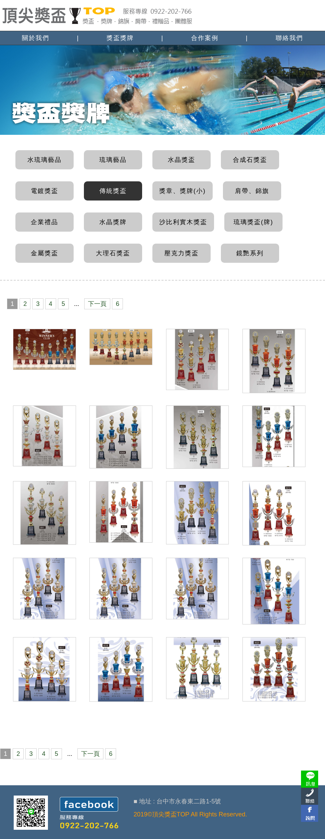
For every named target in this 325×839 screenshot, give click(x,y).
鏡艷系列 (250, 253)
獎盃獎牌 (120, 38)
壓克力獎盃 (181, 253)
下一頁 (97, 303)
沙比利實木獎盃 (183, 222)
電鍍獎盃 (44, 191)
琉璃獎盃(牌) (253, 222)
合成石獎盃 (250, 159)
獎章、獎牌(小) (182, 191)
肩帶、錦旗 (252, 191)
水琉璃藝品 (44, 159)
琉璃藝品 (113, 159)
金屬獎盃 (44, 253)
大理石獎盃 (113, 253)
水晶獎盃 (181, 159)
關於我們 (35, 38)
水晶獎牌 (113, 222)
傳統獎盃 (113, 191)
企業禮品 (44, 222)
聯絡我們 (289, 38)
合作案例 (204, 38)
